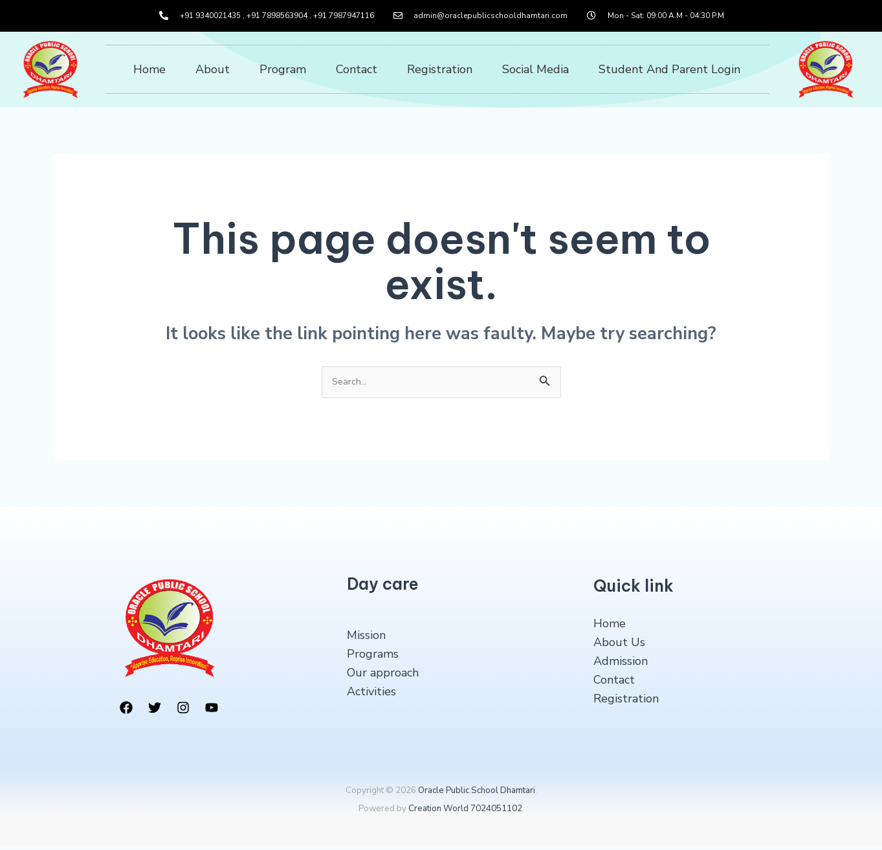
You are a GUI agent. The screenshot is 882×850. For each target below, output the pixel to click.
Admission (620, 665)
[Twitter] (154, 712)
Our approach (383, 676)
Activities (371, 695)
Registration (439, 69)
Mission (366, 639)
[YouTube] (211, 712)
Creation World (438, 813)
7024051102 (496, 813)
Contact (356, 69)
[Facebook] (126, 712)
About (212, 69)
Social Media (535, 69)
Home (149, 69)
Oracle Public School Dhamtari (476, 794)
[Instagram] (183, 712)
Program (282, 69)
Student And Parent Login (669, 69)
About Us (619, 646)
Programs (373, 658)
